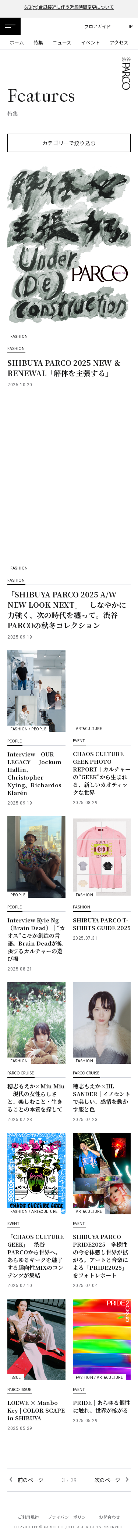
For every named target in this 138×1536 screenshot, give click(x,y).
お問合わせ (109, 1517)
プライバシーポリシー (69, 1517)
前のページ (30, 1479)
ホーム (17, 42)
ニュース (62, 42)
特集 (38, 42)
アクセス (119, 42)
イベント (90, 42)
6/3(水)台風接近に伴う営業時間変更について (69, 7)
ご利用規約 (28, 1517)
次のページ (107, 1479)
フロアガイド (97, 26)
